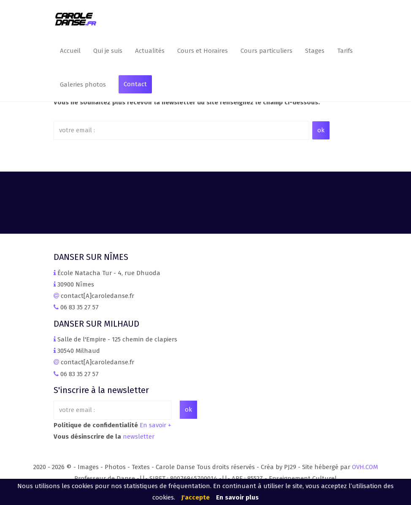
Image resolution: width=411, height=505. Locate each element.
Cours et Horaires (202, 51)
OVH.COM (365, 467)
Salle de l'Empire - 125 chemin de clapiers (117, 339)
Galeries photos (83, 84)
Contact (135, 84)
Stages (314, 51)
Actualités (150, 51)
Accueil (70, 51)
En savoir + (155, 425)
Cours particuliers (266, 51)
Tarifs (345, 51)
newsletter (138, 436)
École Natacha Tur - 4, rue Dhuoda (108, 273)
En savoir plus (237, 497)
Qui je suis (107, 51)
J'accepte (195, 497)
